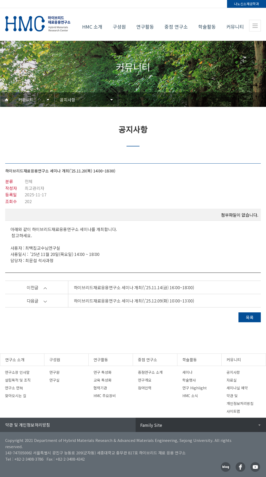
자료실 (232, 380)
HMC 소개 (92, 26)
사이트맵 (233, 411)
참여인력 (144, 387)
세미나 (187, 372)
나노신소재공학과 (246, 3)
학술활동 (207, 26)
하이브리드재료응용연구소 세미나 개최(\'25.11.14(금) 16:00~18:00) (134, 287)
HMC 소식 (190, 395)
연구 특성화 (102, 372)
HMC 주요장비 (105, 395)
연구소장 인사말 (17, 372)
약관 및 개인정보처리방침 (27, 425)
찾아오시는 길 (15, 395)
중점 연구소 (176, 26)
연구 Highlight (194, 387)
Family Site (151, 425)
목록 (250, 317)
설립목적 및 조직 (18, 380)
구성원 (119, 26)
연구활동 (145, 26)
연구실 (54, 380)
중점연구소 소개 (150, 372)
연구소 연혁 (14, 387)
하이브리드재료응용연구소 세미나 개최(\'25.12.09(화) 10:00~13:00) (134, 301)
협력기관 (100, 387)
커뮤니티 (235, 26)
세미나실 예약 (237, 387)
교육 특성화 (102, 380)
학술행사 (189, 380)
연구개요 (144, 380)
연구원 (54, 372)
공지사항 (67, 99)
